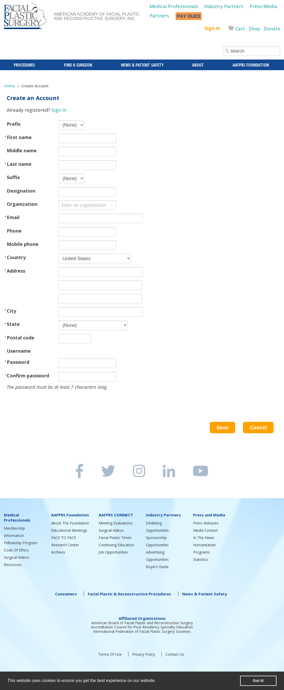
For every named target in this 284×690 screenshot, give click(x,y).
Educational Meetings (69, 530)
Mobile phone (22, 244)
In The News (203, 537)
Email (13, 217)
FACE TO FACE (63, 537)
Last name (19, 164)
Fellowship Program (20, 542)
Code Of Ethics (16, 550)
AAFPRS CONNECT (116, 514)
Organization (22, 204)
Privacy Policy (143, 654)
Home (9, 85)
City (11, 311)
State (13, 324)
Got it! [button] (258, 681)
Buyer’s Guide (157, 566)
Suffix (13, 177)
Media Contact (205, 530)
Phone (14, 231)
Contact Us (174, 654)
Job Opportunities (113, 552)
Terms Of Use (110, 654)
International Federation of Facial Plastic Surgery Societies (142, 631)
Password (18, 362)
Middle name (22, 150)
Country (16, 257)
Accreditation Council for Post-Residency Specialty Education (142, 627)
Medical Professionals (174, 6)
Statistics (200, 559)
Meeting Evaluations (116, 523)
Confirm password (28, 375)
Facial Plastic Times (115, 537)
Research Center (65, 544)
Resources (13, 564)
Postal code (20, 337)
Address (16, 271)
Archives (58, 552)
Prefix (14, 124)
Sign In (212, 28)
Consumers (66, 593)
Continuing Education (116, 544)
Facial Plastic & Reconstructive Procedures (129, 593)
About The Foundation (70, 523)
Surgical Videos (16, 557)
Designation (21, 191)
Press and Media (209, 514)
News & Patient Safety (204, 593)
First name (19, 137)
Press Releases (206, 523)
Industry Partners (224, 6)
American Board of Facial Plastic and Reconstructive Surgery (142, 622)
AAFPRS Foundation (70, 514)
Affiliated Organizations (142, 618)
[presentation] (46, 401)
